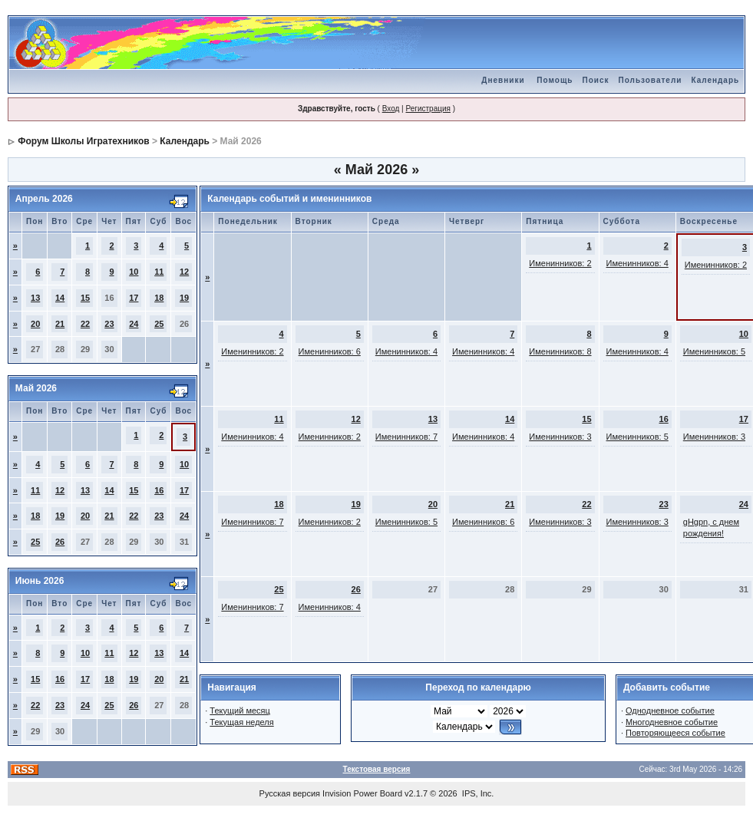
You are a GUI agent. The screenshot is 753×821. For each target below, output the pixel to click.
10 (133, 271)
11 (158, 271)
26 (59, 541)
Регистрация (427, 108)
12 (184, 271)
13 (35, 297)
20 (35, 323)
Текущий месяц (240, 710)
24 (133, 323)
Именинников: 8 (560, 351)
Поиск (595, 80)
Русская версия (289, 793)
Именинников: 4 (637, 263)
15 (85, 297)
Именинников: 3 (560, 436)
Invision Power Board (362, 793)
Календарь (715, 80)
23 (109, 323)
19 (184, 297)
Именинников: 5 (714, 351)
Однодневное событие (670, 710)
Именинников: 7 (406, 436)
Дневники (502, 80)
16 (158, 490)
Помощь (555, 80)
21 (59, 323)
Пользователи (650, 80)
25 (158, 323)
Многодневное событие (672, 722)
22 (85, 323)
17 (133, 297)
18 (158, 297)
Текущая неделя (241, 722)
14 (59, 297)
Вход (391, 108)
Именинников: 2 (560, 263)
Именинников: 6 (330, 351)
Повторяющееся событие (675, 732)
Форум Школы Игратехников (84, 141)
